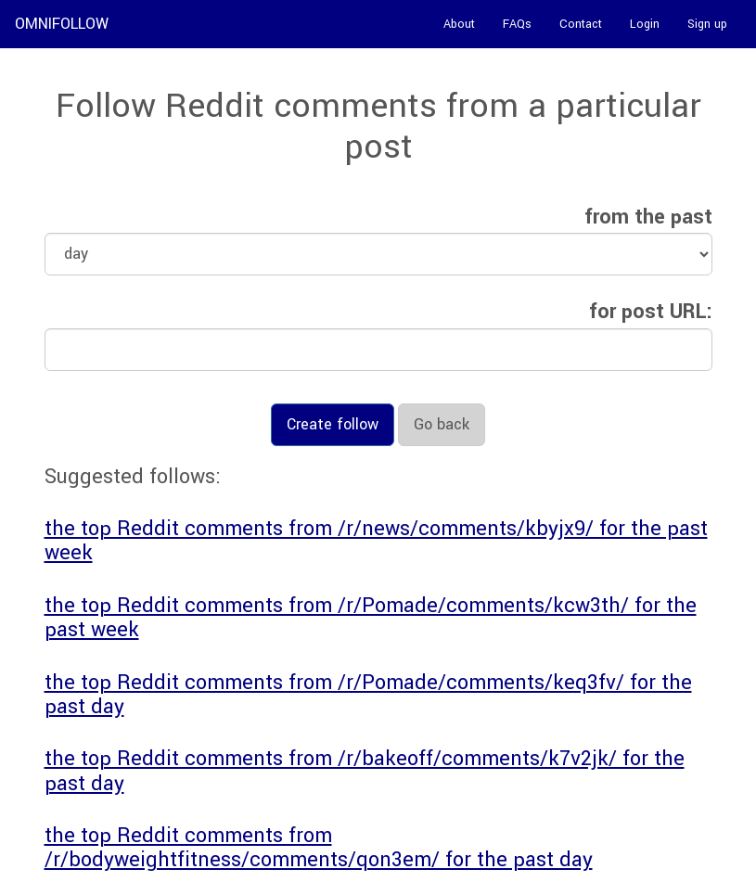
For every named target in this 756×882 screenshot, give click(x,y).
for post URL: (650, 311)
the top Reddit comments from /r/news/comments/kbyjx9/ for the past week (376, 541)
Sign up (707, 24)
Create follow (332, 424)
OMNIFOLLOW (62, 23)
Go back (441, 424)
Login (645, 24)
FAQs (517, 24)
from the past (648, 217)
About (459, 24)
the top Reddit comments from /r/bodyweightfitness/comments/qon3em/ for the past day (319, 848)
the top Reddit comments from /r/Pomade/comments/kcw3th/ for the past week (371, 618)
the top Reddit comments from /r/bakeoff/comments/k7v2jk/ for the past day (365, 771)
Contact (580, 24)
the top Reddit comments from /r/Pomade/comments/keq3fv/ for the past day (368, 695)
